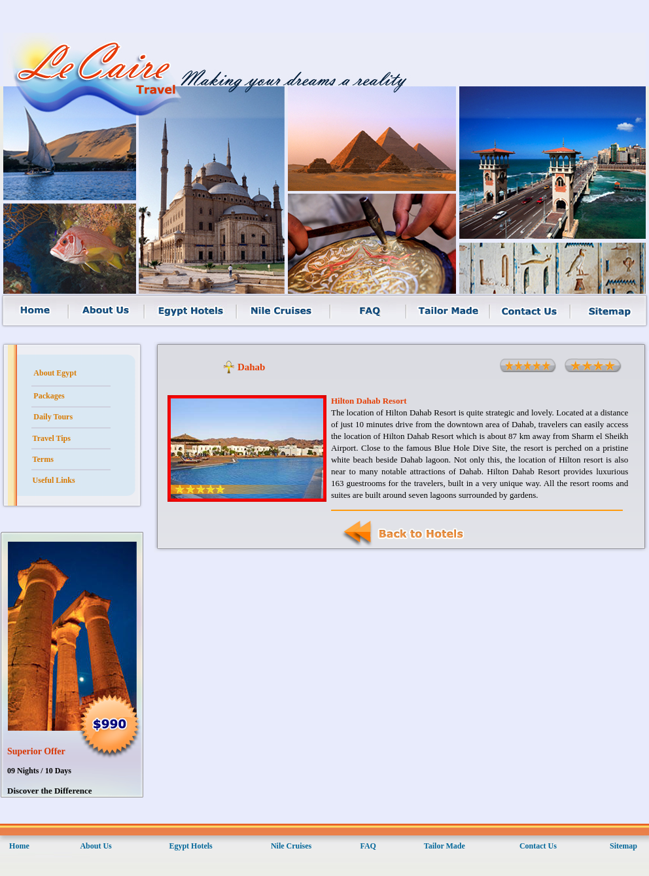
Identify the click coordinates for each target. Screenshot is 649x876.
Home (19, 845)
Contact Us (538, 845)
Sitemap (623, 845)
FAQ (368, 845)
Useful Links (54, 480)
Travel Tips (52, 438)
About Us (95, 845)
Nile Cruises (291, 845)
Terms (43, 459)
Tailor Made (444, 845)
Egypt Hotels (190, 845)
